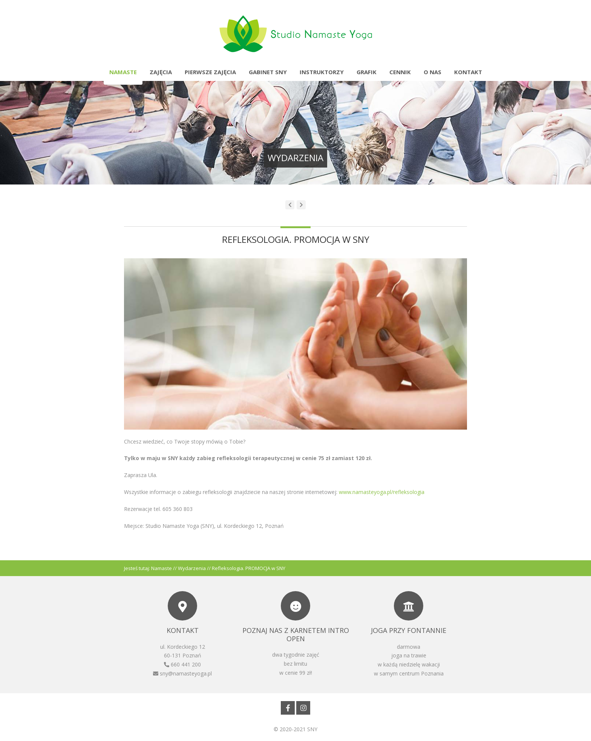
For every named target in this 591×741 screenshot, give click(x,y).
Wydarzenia (192, 568)
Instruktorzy (322, 72)
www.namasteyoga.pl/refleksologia (381, 492)
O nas (432, 72)
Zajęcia (161, 72)
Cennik (400, 72)
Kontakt (468, 72)
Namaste (123, 72)
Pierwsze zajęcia (210, 72)
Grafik (367, 72)
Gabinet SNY (268, 72)
